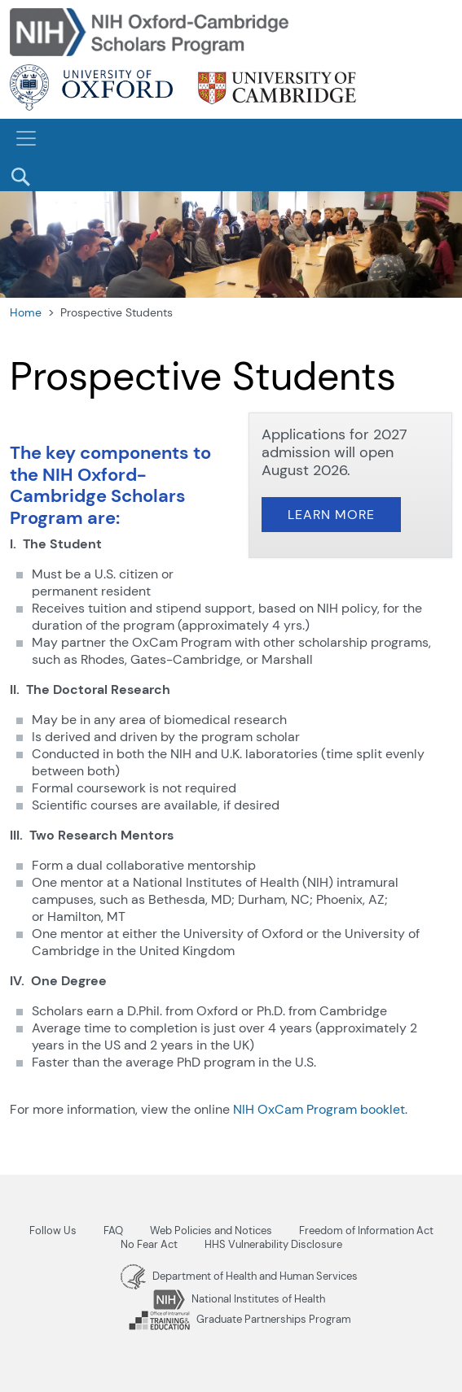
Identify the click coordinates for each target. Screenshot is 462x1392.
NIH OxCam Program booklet (319, 1109)
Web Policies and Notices (211, 1230)
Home (26, 312)
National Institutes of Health (239, 1299)
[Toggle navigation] (26, 138)
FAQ (113, 1230)
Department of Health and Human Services (239, 1276)
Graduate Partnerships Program (239, 1319)
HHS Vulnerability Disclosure (273, 1244)
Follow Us (53, 1230)
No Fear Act (149, 1244)
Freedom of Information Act (366, 1230)
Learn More (331, 514)
